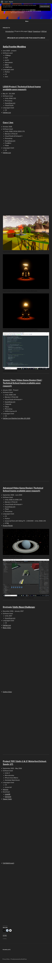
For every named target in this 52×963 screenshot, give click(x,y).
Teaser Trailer (7, 799)
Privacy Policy (6, 959)
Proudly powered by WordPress (19, 959)
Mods (30, 31)
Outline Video (7, 692)
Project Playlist (8, 525)
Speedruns (36, 31)
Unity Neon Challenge (23, 607)
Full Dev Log (7, 112)
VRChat (44, 31)
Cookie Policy (33, 9)
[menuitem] (2, 2)
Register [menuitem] (11, 1)
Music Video (7, 627)
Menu (26, 21)
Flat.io (7, 406)
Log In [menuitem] (6, 1)
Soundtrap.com (10, 103)
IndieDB (7, 794)
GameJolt (8, 796)
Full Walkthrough (8, 863)
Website (5, 789)
